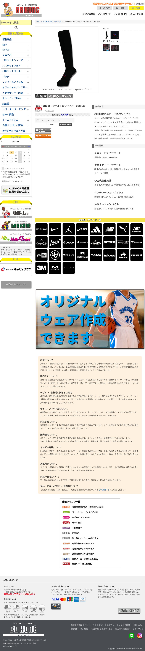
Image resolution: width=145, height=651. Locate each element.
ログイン (100, 625)
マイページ (89, 625)
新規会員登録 (76, 625)
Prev (1, 141)
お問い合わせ (138, 625)
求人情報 (84, 629)
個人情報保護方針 (122, 629)
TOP (37, 21)
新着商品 (6, 39)
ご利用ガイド (104, 490)
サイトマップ (138, 629)
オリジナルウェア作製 (13, 131)
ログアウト (111, 625)
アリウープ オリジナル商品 (51, 21)
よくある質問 (124, 625)
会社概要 (74, 629)
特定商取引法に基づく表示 (101, 629)
